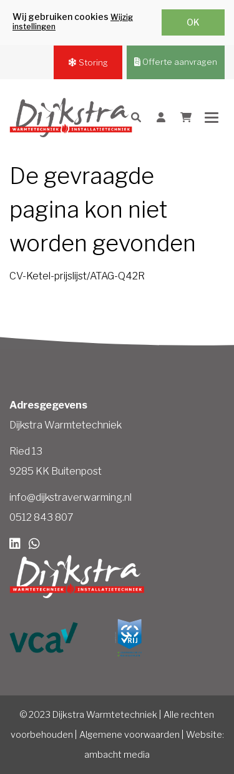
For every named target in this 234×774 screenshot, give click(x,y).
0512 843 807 (41, 517)
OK (193, 22)
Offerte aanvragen (175, 62)
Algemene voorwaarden (129, 734)
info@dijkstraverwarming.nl (70, 497)
